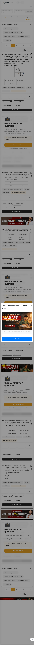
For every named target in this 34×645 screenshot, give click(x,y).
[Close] (31, 305)
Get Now (17, 339)
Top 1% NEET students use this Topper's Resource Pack (17, 332)
